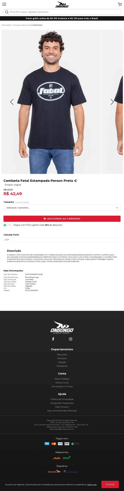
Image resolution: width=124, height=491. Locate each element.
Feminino (62, 358)
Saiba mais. (92, 484)
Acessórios (62, 366)
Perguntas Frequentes (62, 403)
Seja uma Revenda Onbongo (62, 410)
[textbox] (64, 12)
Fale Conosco (62, 407)
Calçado (62, 362)
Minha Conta (62, 382)
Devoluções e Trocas (62, 386)
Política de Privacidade (62, 399)
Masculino (62, 354)
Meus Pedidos (62, 379)
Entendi (110, 484)
